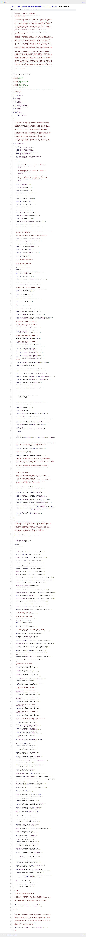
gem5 (11, 6)
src (52, 6)
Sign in (83, 2)
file (38, 9)
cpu (56, 6)
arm (15, 6)
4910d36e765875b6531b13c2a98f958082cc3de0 (35, 6)
